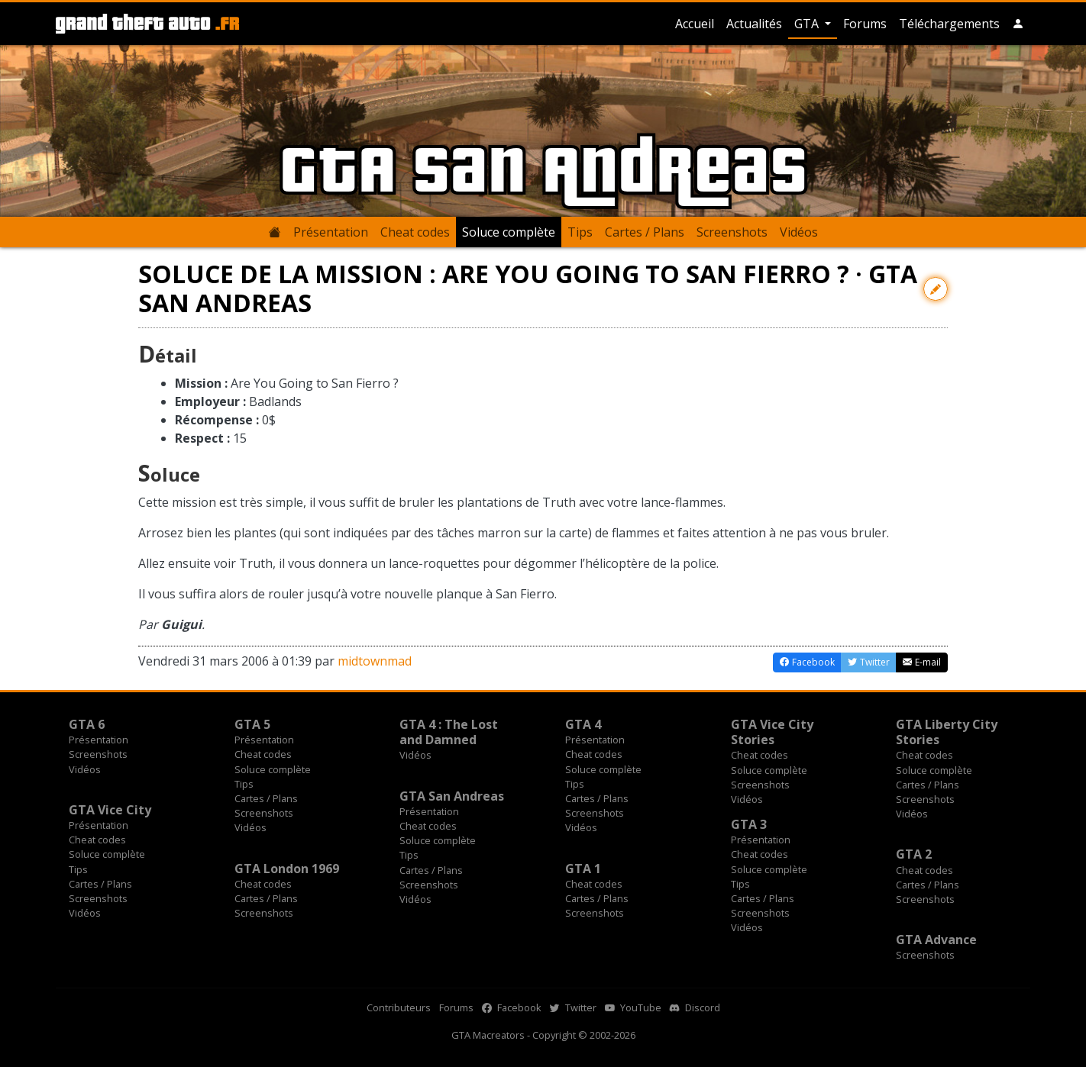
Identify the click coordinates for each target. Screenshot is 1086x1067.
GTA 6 (87, 724)
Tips (580, 232)
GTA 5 (252, 724)
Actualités (754, 23)
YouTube (633, 1007)
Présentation (330, 232)
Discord (695, 1007)
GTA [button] (808, 23)
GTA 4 (583, 724)
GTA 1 (583, 868)
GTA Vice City (110, 809)
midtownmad (375, 661)
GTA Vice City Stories (772, 732)
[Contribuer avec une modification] (935, 289)
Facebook (511, 1007)
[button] (1018, 23)
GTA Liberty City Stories (946, 732)
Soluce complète (508, 232)
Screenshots (732, 232)
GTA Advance (936, 939)
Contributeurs (399, 1007)
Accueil (694, 23)
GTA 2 (914, 854)
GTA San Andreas (451, 796)
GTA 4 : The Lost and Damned (448, 732)
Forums (865, 23)
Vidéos (799, 232)
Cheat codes (415, 232)
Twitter (573, 1007)
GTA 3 (749, 824)
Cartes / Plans (644, 232)
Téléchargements (949, 23)
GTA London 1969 (286, 868)
